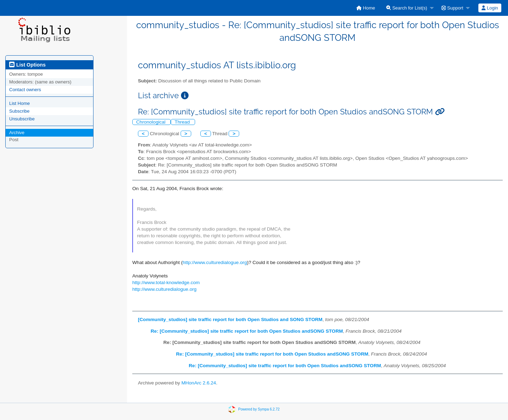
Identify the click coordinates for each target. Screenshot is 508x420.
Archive (16, 132)
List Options (27, 65)
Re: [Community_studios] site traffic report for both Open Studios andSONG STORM (247, 331)
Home (365, 8)
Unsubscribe (22, 118)
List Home (19, 103)
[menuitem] (366, 8)
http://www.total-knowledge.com (166, 282)
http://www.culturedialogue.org (215, 262)
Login (490, 8)
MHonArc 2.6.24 (198, 382)
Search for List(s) (406, 8)
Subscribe (19, 111)
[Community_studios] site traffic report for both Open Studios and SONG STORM (230, 319)
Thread (183, 122)
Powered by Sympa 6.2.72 (258, 409)
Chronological (151, 122)
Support (452, 8)
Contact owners (25, 89)
